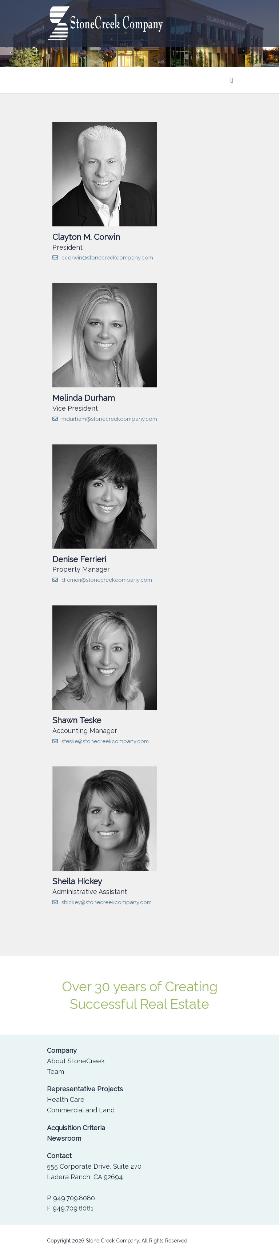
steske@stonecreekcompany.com (100, 741)
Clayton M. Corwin (86, 237)
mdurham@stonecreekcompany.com (104, 419)
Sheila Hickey (77, 881)
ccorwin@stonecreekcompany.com (102, 257)
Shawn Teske (76, 720)
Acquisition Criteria (76, 1128)
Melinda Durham (83, 398)
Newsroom (64, 1138)
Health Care (65, 1099)
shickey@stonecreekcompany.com (102, 902)
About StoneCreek (76, 1061)
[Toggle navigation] (232, 80)
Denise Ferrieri (79, 559)
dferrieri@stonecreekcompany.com (102, 580)
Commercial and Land (81, 1110)
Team (55, 1071)
